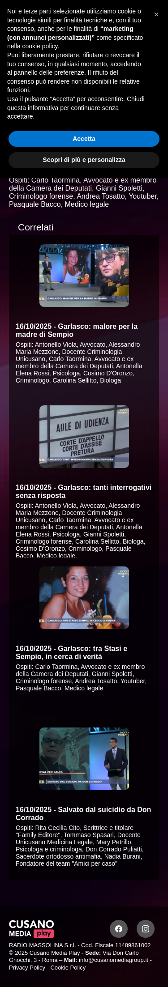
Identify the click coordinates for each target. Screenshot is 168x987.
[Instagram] (146, 929)
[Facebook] (119, 929)
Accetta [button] (84, 138)
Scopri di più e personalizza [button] (84, 159)
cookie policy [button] (39, 46)
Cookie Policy (68, 967)
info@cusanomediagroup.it (113, 960)
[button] (156, 14)
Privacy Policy (27, 967)
